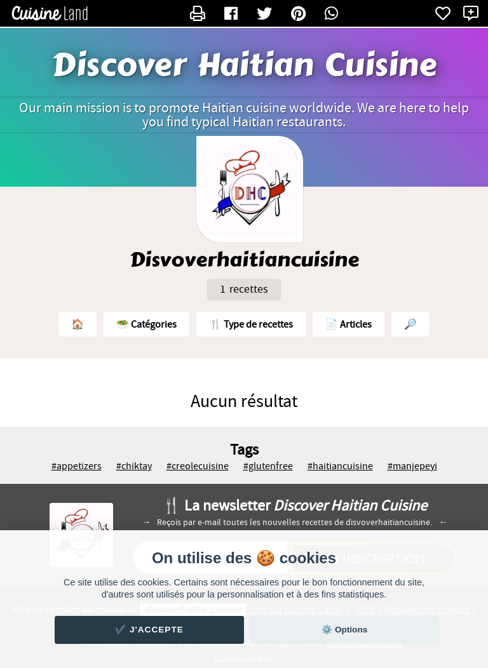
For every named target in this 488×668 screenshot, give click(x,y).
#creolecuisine (197, 466)
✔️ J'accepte (149, 629)
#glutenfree (268, 466)
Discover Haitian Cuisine (244, 65)
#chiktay (134, 466)
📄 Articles (348, 324)
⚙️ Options (344, 629)
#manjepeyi (412, 466)
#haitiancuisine (340, 466)
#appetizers (76, 466)
